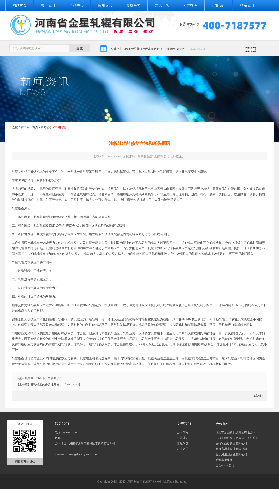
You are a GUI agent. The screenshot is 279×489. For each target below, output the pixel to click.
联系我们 (247, 5)
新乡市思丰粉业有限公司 (231, 449)
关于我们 (48, 5)
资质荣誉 (133, 5)
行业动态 (219, 5)
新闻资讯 (105, 5)
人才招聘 (190, 5)
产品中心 (76, 5)
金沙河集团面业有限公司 (231, 454)
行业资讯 (182, 449)
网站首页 (20, 5)
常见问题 (162, 5)
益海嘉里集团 (224, 460)
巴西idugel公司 (225, 465)
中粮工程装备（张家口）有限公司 (237, 438)
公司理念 (182, 438)
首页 (35, 127)
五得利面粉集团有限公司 (231, 443)
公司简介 (182, 432)
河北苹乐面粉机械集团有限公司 (236, 432)
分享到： (258, 395)
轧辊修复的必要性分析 (45, 384)
